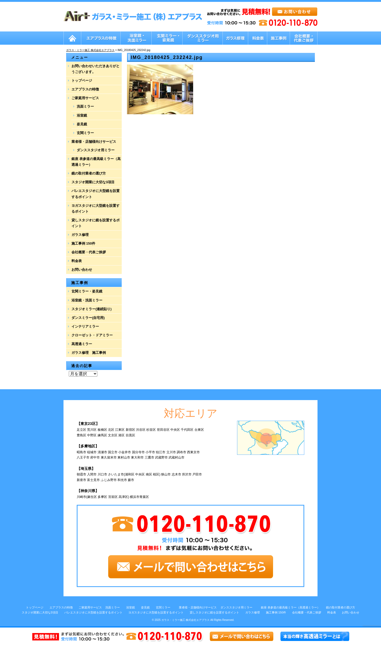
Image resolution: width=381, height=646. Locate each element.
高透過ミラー (81, 344)
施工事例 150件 (83, 243)
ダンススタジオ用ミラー (96, 150)
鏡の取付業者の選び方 (88, 173)
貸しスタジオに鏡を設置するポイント (95, 223)
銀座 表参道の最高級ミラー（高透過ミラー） (96, 162)
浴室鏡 (82, 115)
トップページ (81, 81)
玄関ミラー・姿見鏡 (86, 291)
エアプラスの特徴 (85, 89)
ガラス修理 (80, 235)
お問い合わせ (81, 270)
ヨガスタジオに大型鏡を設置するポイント (95, 208)
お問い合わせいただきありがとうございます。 (95, 69)
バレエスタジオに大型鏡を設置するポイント (95, 194)
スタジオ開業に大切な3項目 (93, 182)
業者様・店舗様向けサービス (93, 142)
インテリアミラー (85, 326)
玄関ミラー (85, 133)
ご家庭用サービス (85, 98)
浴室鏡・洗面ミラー (86, 300)
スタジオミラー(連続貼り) (91, 309)
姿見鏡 (82, 124)
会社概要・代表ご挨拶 (88, 252)
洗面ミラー (85, 106)
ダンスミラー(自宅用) (88, 318)
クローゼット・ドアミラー (92, 335)
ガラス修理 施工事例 (88, 353)
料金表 (76, 261)
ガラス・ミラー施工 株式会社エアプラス (185, 619)
